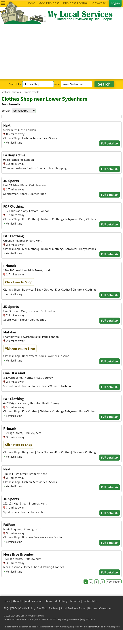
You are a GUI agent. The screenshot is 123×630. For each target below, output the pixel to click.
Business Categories (100, 608)
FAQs (7, 608)
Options (47, 601)
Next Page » (114, 581)
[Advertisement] (61, 51)
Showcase (75, 601)
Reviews (54, 608)
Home (7, 601)
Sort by (5, 111)
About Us (18, 601)
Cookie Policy (27, 608)
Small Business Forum (73, 608)
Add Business (33, 601)
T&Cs (14, 608)
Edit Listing (60, 601)
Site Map (42, 608)
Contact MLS (89, 601)
